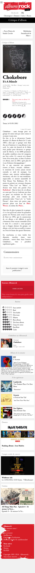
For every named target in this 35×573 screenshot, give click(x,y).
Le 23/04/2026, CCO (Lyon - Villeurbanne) (17, 480)
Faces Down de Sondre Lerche (9, 32)
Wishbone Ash (7, 478)
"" (17, 368)
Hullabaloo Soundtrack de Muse (26, 33)
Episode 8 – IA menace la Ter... (13, 511)
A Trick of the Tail (19, 397)
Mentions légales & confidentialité (15, 540)
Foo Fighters (17, 408)
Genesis (16, 395)
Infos (23, 16)
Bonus (29, 16)
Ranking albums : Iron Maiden (13, 446)
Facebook (6, 546)
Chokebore (15, 77)
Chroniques (8, 16)
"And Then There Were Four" (21, 400)
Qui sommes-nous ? (10, 528)
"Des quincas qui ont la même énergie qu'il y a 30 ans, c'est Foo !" (23, 414)
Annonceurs (7, 535)
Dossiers (17, 16)
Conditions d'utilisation (11, 537)
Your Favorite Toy (19, 411)
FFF (14, 357)
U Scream (16, 359)
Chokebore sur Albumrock (17, 336)
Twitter (6, 548)
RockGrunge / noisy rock (18, 346)
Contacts (6, 531)
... (2, 448)
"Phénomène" (17, 389)
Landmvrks (17, 382)
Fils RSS (6, 550)
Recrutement (8, 533)
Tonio (5, 123)
